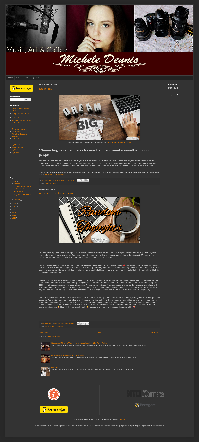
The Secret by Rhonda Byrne (54, 174)
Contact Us (15, 138)
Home (10, 78)
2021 (14, 209)
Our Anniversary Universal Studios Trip (22, 187)
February (17, 184)
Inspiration (48, 183)
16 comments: (70, 180)
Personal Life (52, 326)
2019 (14, 215)
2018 (14, 218)
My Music (35, 78)
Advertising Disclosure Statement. (119, 142)
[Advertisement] (20, 165)
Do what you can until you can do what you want (67, 355)
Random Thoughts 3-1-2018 (56, 193)
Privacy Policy (16, 131)
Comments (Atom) (54, 336)
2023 (14, 203)
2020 (14, 212)
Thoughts (60, 326)
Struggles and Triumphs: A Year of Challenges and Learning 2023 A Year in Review (79, 343)
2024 (14, 181)
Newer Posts (44, 332)
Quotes (54, 183)
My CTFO (15, 153)
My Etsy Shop (16, 145)
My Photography (17, 147)
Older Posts (155, 332)
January (17, 200)
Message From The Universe (21, 120)
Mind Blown (16, 123)
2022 (14, 206)
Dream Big (45, 88)
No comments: (69, 323)
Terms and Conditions (19, 129)
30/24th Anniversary (20, 191)
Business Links (22, 78)
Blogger (122, 419)
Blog (46, 326)
